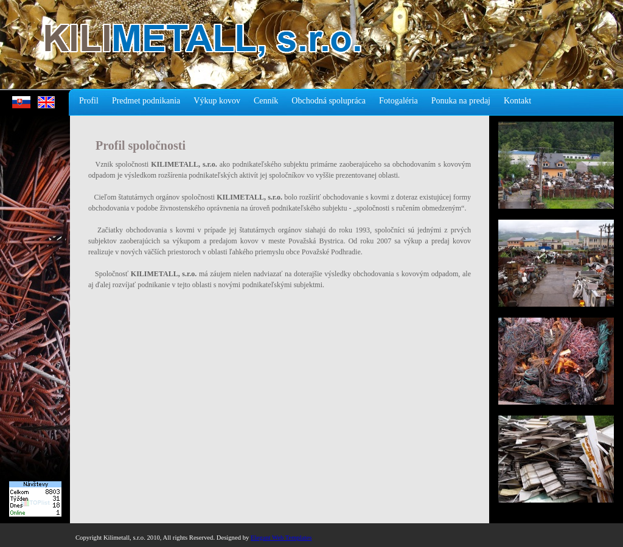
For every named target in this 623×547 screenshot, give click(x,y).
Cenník (266, 100)
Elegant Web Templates (281, 537)
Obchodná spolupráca (328, 100)
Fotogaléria (398, 100)
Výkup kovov (216, 100)
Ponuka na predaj (460, 100)
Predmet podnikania (146, 100)
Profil (89, 100)
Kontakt (517, 100)
